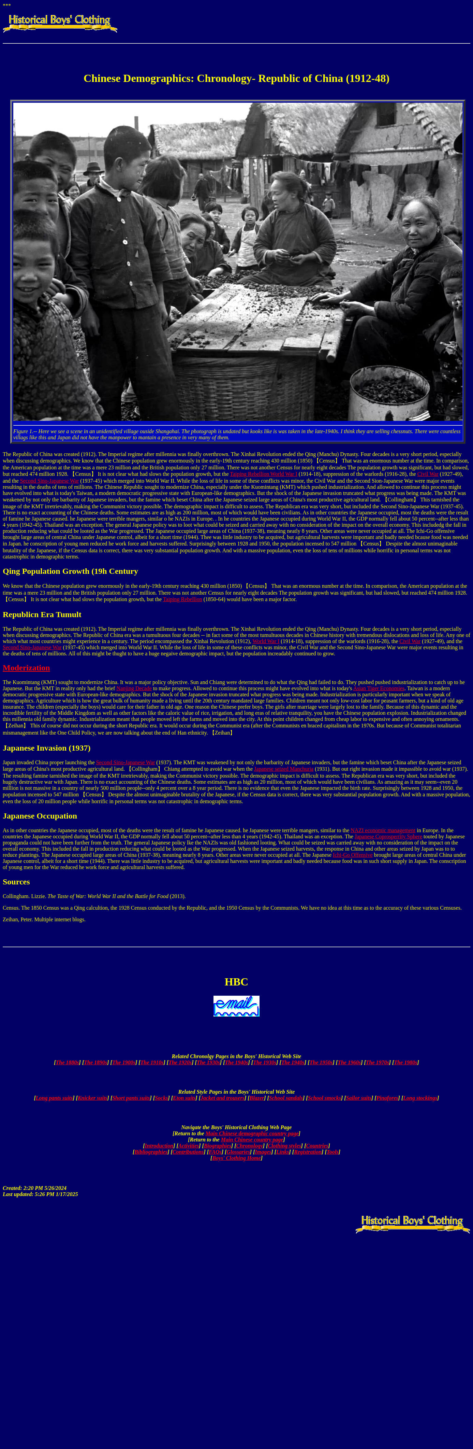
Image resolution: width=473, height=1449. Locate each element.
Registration (308, 1152)
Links (282, 1152)
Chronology (249, 1146)
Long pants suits (54, 1098)
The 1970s (377, 1062)
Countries (317, 1146)
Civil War (428, 474)
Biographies (217, 1146)
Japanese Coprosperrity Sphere (388, 836)
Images (263, 1152)
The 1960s (349, 1062)
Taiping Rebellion (182, 599)
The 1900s (123, 1062)
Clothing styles (284, 1146)
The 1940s (236, 1062)
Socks (161, 1098)
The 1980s (405, 1062)
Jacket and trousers (223, 1098)
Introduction (159, 1146)
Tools (333, 1152)
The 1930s (208, 1062)
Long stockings (420, 1098)
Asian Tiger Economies (378, 688)
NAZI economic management (383, 830)
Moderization (26, 667)
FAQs (215, 1152)
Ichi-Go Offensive (353, 855)
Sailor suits (358, 1098)
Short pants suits (131, 1098)
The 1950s (320, 1062)
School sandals (286, 1098)
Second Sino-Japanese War (49, 481)
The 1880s (67, 1062)
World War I (265, 641)
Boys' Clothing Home (236, 1158)
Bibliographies (150, 1152)
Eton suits (184, 1098)
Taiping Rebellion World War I (263, 474)
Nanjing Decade (134, 688)
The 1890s (95, 1062)
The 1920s (180, 1062)
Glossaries (238, 1152)
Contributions (188, 1152)
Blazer (257, 1098)
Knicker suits (92, 1098)
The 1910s (152, 1062)
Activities (188, 1146)
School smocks (324, 1098)
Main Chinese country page (252, 1139)
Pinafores (387, 1098)
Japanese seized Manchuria (283, 769)
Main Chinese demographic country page (252, 1133)
